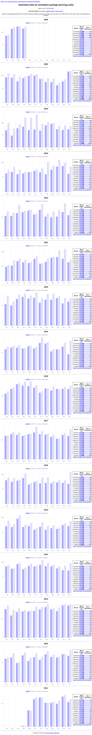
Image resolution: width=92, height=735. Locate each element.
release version (50, 11)
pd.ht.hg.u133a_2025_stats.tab (82, 101)
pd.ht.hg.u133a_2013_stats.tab (82, 635)
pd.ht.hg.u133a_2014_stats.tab (82, 591)
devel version (59, 11)
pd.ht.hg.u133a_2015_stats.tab (82, 546)
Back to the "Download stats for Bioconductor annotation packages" (20, 1)
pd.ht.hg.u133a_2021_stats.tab (82, 279)
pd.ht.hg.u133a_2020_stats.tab (82, 323)
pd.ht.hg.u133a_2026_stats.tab (82, 56)
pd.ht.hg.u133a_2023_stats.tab (82, 190)
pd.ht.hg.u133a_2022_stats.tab (82, 234)
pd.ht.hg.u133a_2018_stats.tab (82, 412)
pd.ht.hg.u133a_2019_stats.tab (82, 368)
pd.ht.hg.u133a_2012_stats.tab (82, 680)
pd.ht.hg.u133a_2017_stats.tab (82, 457)
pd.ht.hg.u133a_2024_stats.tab (82, 145)
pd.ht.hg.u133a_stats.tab (52, 733)
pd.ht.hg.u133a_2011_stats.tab (82, 724)
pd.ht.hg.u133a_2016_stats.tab (82, 502)
